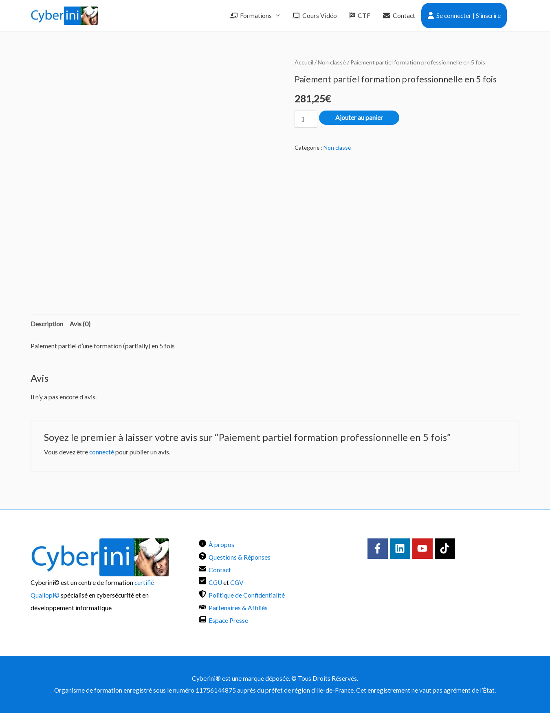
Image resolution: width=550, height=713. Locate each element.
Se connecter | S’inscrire (464, 15)
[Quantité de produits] (306, 119)
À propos (221, 544)
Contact (399, 15)
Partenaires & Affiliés (238, 607)
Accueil (304, 62)
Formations (251, 15)
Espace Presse (228, 620)
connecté (101, 452)
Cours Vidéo (315, 15)
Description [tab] (47, 324)
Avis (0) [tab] (80, 324)
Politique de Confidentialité (247, 595)
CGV (237, 582)
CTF (360, 15)
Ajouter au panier (359, 117)
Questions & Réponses (240, 557)
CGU (215, 582)
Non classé (332, 62)
